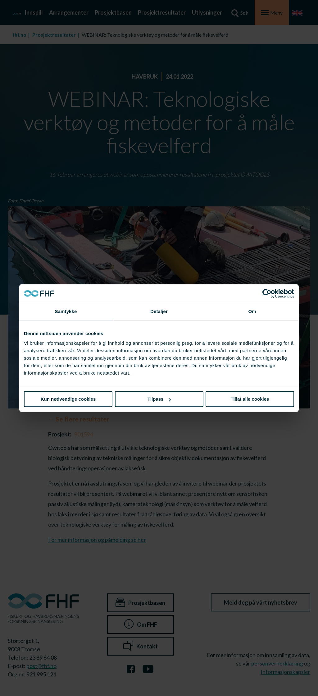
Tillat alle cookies (250, 399)
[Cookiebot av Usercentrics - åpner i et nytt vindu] (267, 293)
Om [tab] (252, 311)
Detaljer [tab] (159, 311)
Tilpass (159, 399)
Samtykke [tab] (66, 311)
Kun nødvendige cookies (68, 399)
